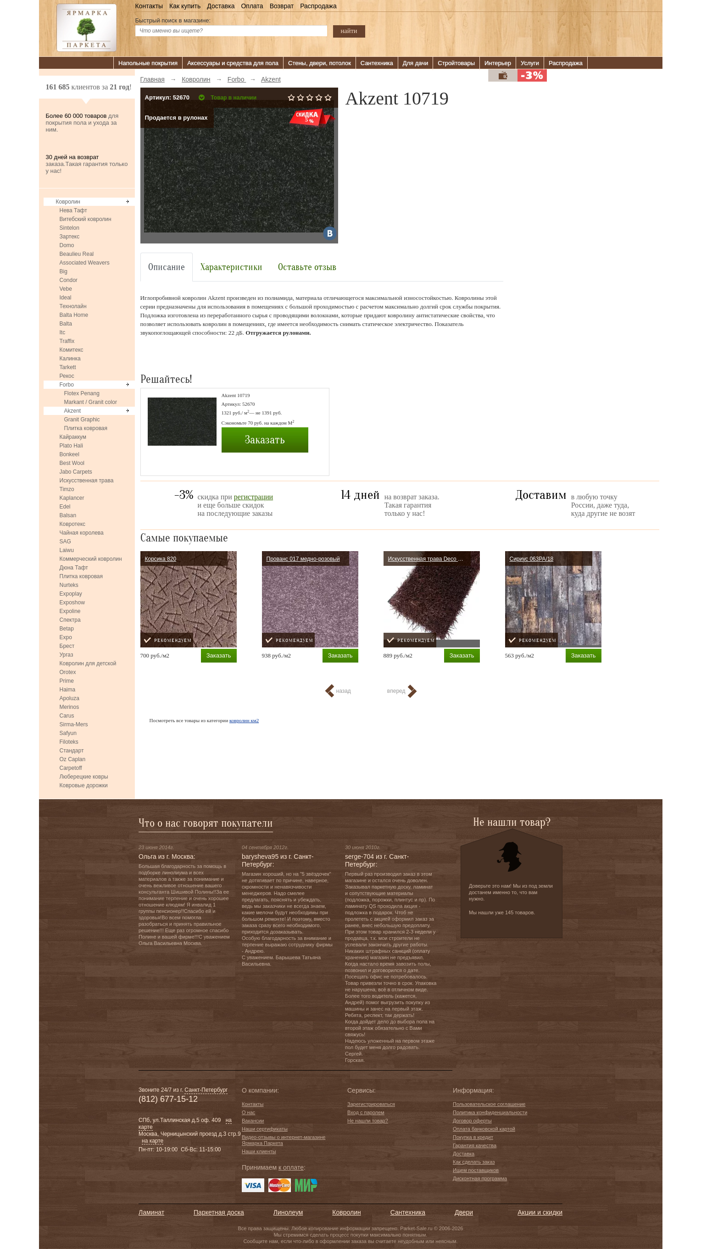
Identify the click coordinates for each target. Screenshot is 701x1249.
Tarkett (68, 367)
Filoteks (69, 742)
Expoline (70, 611)
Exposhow (72, 602)
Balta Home (74, 315)
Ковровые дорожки (84, 785)
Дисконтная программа (480, 1178)
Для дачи (415, 63)
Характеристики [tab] (231, 267)
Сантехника (377, 63)
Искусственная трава (87, 480)
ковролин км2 (244, 720)
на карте (152, 1141)
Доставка (220, 6)
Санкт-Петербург (206, 1090)
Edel (65, 506)
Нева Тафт (73, 210)
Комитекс (71, 350)
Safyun (68, 733)
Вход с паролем (365, 1112)
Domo (67, 245)
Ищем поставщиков (476, 1170)
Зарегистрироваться (371, 1104)
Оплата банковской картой (484, 1129)
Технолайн (73, 306)
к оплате (291, 1167)
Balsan (68, 515)
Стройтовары (456, 63)
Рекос (67, 376)
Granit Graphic (82, 419)
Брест (67, 646)
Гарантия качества (474, 1145)
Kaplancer (72, 498)
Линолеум (288, 1212)
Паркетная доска (219, 1212)
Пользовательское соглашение (489, 1104)
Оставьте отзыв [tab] (307, 267)
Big (63, 271)
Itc (63, 332)
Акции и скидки (539, 1212)
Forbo (67, 384)
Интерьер (497, 63)
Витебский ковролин (85, 219)
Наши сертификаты (265, 1129)
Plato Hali (71, 445)
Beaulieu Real (77, 254)
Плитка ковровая (86, 428)
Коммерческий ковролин (91, 559)
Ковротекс (73, 524)
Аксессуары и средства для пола (232, 63)
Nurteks (69, 585)
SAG (65, 541)
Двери (464, 1212)
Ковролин (68, 202)
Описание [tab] (166, 267)
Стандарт (72, 750)
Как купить (184, 6)
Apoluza (69, 698)
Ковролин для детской (88, 663)
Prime (67, 681)
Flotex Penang (82, 393)
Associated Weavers (85, 263)
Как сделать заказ (474, 1162)
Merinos (69, 707)
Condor (69, 280)
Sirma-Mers (74, 724)
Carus (67, 716)
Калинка (70, 358)
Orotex (68, 672)
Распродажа (318, 6)
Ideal (66, 297)
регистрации (253, 497)
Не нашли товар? (367, 1120)
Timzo (67, 489)
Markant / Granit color (90, 402)
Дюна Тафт (74, 567)
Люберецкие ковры (84, 777)
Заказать (264, 440)
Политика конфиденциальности (490, 1112)
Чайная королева (82, 533)
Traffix (67, 341)
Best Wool (72, 463)
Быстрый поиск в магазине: (173, 20)
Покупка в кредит (473, 1137)
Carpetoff (71, 768)
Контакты (149, 6)
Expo (66, 637)
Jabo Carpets (76, 472)
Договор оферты (472, 1120)
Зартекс (70, 236)
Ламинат (151, 1212)
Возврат (282, 6)
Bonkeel (69, 454)
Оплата (252, 6)
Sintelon (69, 228)
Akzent (72, 411)
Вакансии (253, 1120)
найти (349, 30)
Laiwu (67, 550)
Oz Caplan (73, 759)
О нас (248, 1112)
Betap (67, 628)
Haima (68, 689)
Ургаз (66, 655)
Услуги (530, 63)
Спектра (70, 620)
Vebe (66, 289)
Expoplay (71, 594)
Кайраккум (73, 437)
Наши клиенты (259, 1151)
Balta (66, 324)
